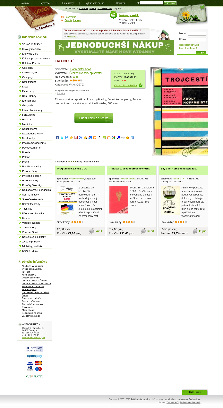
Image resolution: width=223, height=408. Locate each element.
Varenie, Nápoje (31, 222)
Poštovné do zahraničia (33, 286)
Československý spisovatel (85, 73)
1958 (76, 76)
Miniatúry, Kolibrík (32, 246)
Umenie (26, 218)
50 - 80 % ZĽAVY (32, 44)
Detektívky (28, 91)
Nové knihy (28, 138)
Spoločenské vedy (32, 199)
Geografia (27, 105)
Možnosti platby (29, 289)
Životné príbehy (31, 241)
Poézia (26, 152)
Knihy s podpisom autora (36, 58)
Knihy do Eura (30, 53)
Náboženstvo (29, 128)
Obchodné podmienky (32, 304)
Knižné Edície (30, 250)
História (26, 119)
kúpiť (99, 231)
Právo (25, 161)
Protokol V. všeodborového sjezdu (129, 168)
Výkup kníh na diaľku (32, 269)
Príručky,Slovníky (32, 185)
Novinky (25, 3)
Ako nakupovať (29, 275)
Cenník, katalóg (73, 20)
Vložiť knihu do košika (125, 85)
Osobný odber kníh (31, 278)
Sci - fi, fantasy (30, 194)
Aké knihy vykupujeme (32, 266)
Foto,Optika (28, 114)
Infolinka (26, 272)
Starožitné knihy (31, 204)
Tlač (191, 392)
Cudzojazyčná (30, 72)
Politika (93, 8)
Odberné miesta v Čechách (35, 280)
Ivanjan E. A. (179, 178)
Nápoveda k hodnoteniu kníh (35, 292)
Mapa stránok (28, 310)
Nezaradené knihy (32, 133)
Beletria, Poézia (31, 63)
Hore (197, 392)
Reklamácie (27, 307)
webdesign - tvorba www (176, 399)
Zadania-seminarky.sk (190, 402)
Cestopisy (27, 67)
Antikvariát (83, 8)
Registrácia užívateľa (189, 45)
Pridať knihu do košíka (93, 118)
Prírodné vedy (30, 180)
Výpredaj (45, 3)
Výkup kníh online (95, 3)
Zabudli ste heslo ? (188, 48)
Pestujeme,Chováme (34, 142)
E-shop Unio (195, 399)
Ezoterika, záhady (32, 110)
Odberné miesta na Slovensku (36, 283)
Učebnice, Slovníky (33, 213)
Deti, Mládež (29, 81)
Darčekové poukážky (34, 236)
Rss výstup (70, 17)
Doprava (120, 3)
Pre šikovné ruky (31, 166)
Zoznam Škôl (173, 402)
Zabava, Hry (29, 227)
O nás (25, 295)
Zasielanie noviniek (31, 316)
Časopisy (27, 77)
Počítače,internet (31, 147)
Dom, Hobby (29, 96)
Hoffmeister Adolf (105, 8)
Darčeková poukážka (32, 298)
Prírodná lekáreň (31, 175)
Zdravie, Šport (30, 232)
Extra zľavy (68, 3)
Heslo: (182, 39)
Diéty (25, 86)
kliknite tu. (73, 36)
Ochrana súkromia (31, 301)
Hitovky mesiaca (31, 49)
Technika (27, 208)
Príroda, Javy (29, 171)
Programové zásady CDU (72, 168)
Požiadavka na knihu (32, 313)
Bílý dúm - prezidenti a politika (179, 168)
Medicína (27, 124)
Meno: (182, 33)
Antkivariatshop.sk (139, 399)
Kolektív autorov (76, 178)
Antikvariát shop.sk (37, 19)
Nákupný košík (129, 15)
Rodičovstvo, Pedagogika (36, 189)
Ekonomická (29, 100)
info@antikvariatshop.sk (33, 337)
